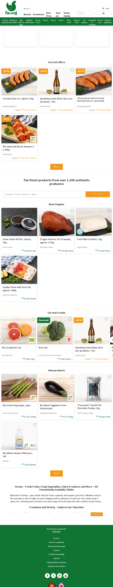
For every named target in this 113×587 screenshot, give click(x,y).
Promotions (38, 14)
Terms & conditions (56, 542)
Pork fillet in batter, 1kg (89, 239)
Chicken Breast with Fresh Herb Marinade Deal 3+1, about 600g (90, 99)
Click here (56, 531)
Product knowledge (56, 554)
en (30, 9)
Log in (106, 8)
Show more (97, 514)
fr (27, 9)
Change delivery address (56, 562)
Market (27, 14)
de (24, 9)
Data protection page (56, 546)
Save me (58, 14)
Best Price (49, 14)
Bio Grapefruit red (11, 347)
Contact (56, 550)
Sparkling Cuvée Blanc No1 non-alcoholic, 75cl (89, 349)
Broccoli (43, 347)
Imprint (57, 558)
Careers (56, 538)
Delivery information (56, 566)
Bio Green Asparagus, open (16, 405)
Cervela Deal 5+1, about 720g (18, 98)
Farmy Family (67, 14)
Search (97, 194)
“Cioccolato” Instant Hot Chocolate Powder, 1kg (89, 407)
